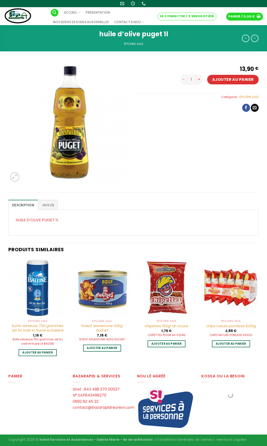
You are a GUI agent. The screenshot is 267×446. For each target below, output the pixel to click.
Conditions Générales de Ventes (185, 439)
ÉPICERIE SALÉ (133, 44)
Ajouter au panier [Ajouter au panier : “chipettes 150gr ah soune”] (166, 344)
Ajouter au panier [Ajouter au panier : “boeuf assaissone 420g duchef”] (102, 348)
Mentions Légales (231, 439)
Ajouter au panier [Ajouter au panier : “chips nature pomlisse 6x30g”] (231, 344)
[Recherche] (54, 13)
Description (23, 205)
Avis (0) (48, 205)
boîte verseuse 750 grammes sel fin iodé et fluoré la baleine (38, 328)
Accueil (72, 12)
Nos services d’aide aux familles (81, 22)
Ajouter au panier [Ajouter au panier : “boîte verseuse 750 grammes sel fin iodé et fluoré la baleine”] (37, 352)
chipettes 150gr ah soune (166, 326)
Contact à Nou (129, 22)
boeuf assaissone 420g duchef (102, 328)
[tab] (23, 205)
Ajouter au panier (233, 79)
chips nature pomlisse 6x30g (231, 326)
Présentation (98, 12)
